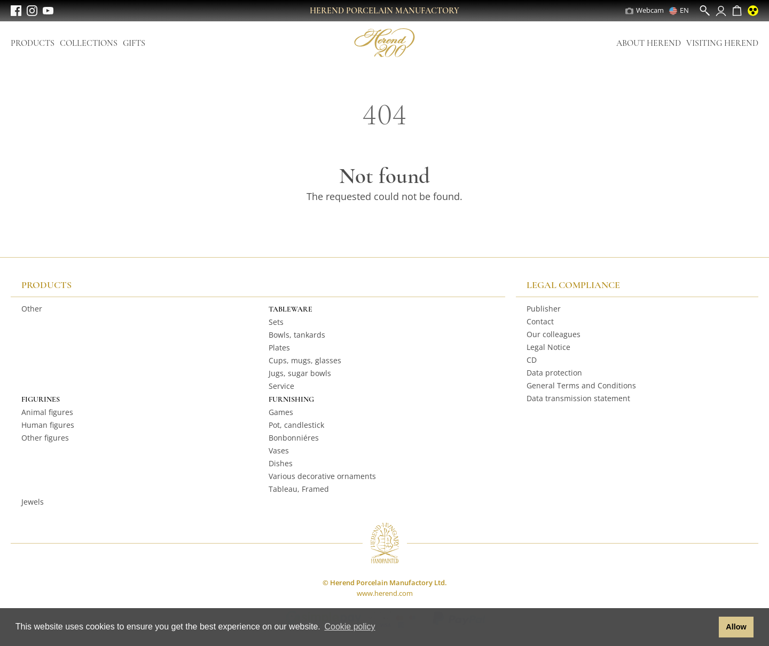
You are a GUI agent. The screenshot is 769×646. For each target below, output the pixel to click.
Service (281, 386)
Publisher (544, 309)
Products (32, 43)
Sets (276, 322)
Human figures (47, 425)
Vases (279, 450)
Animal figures (47, 412)
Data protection (554, 373)
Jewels (32, 502)
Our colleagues (553, 334)
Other (31, 309)
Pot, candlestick (296, 425)
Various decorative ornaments (322, 476)
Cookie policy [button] (349, 626)
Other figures (45, 438)
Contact (540, 321)
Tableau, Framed (299, 489)
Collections (88, 43)
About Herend (648, 43)
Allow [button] (736, 627)
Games (281, 412)
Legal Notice (548, 347)
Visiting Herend (722, 43)
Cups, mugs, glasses (305, 360)
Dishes (281, 463)
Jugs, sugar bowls (300, 373)
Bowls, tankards (297, 335)
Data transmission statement (578, 398)
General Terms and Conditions (581, 385)
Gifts (134, 43)
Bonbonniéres (294, 438)
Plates (279, 347)
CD (532, 360)
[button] (708, 627)
